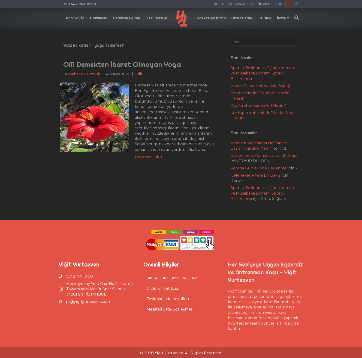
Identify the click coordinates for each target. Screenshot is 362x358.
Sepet (263, 4)
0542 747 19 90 (79, 276)
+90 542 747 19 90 (79, 4)
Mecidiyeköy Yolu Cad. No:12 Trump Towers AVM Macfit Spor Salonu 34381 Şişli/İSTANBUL (99, 288)
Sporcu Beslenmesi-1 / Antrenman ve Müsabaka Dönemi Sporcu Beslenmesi (262, 73)
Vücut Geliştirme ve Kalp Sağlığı (261, 86)
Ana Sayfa (75, 18)
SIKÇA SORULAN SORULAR (172, 278)
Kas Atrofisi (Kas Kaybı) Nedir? (258, 105)
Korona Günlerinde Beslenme (259, 168)
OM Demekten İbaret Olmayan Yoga (122, 64)
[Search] (295, 17)
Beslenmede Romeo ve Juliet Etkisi (264, 155)
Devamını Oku (148, 157)
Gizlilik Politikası (162, 288)
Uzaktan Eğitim (126, 18)
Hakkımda (98, 18)
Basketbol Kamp (211, 18)
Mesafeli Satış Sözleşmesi (170, 309)
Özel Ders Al (156, 18)
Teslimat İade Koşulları (168, 299)
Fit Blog (264, 18)
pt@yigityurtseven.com (88, 301)
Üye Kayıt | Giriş (241, 4)
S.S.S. (219, 4)
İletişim (283, 18)
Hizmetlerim (241, 18)
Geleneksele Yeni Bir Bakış (256, 175)
